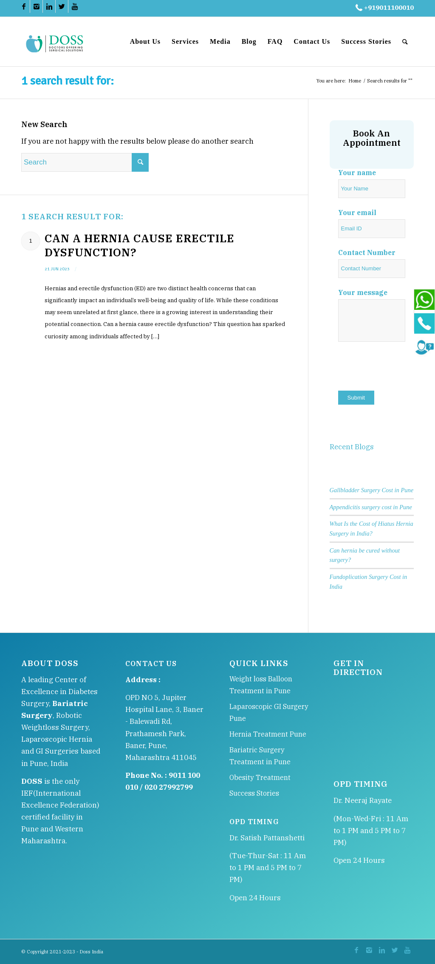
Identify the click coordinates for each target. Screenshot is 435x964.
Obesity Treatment (260, 777)
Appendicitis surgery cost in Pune (371, 507)
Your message (362, 292)
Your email (357, 212)
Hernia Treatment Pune (267, 734)
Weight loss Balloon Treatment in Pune (260, 685)
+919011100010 (383, 7)
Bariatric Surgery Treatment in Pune (260, 756)
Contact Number (366, 252)
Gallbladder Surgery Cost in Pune (372, 490)
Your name (357, 172)
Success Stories (254, 793)
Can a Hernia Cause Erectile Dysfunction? (139, 245)
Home (354, 81)
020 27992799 (168, 787)
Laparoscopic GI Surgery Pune (268, 712)
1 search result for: (67, 81)
